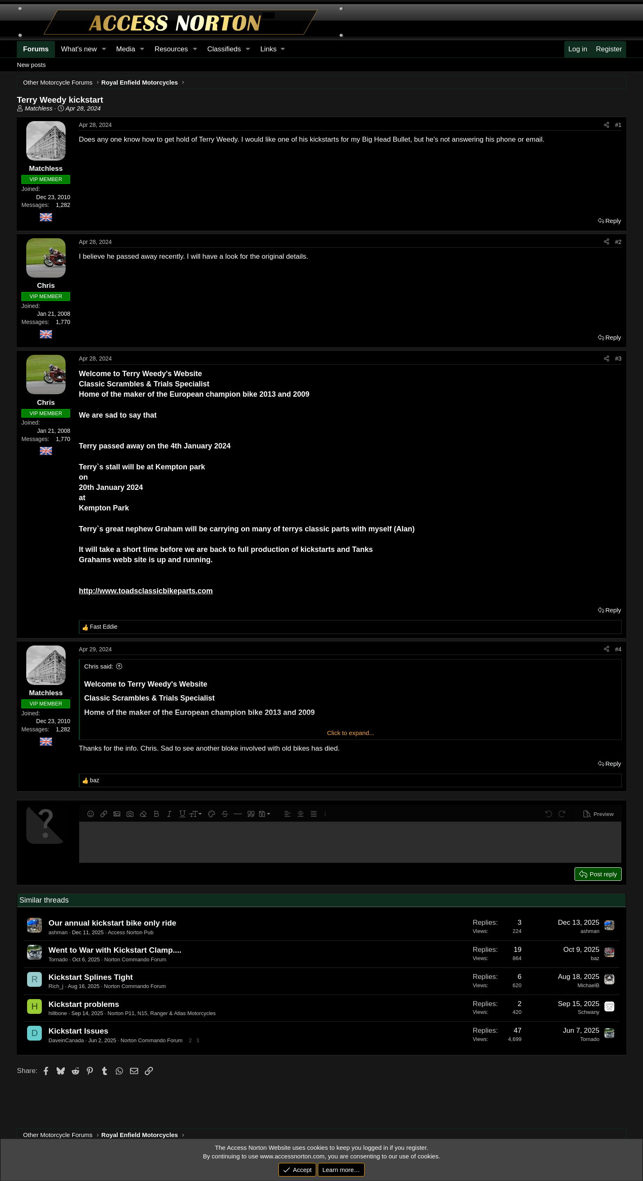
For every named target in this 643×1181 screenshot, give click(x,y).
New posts (31, 64)
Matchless (39, 108)
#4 (618, 649)
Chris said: (98, 666)
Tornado (58, 959)
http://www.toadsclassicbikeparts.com (145, 591)
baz (595, 958)
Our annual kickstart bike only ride (112, 923)
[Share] (606, 125)
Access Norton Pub (130, 932)
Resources (171, 49)
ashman (57, 932)
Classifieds (224, 49)
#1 (618, 125)
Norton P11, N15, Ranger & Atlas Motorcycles (161, 1013)
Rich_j (55, 986)
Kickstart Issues (78, 1031)
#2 (618, 242)
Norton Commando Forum (135, 959)
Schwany (589, 1012)
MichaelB (588, 985)
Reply (613, 220)
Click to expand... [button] (350, 732)
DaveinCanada (66, 1040)
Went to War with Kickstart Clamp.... (114, 950)
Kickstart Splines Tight (90, 977)
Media (125, 49)
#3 (618, 358)
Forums (35, 49)
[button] (272, 49)
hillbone (57, 1013)
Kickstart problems (83, 1004)
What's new (79, 49)
